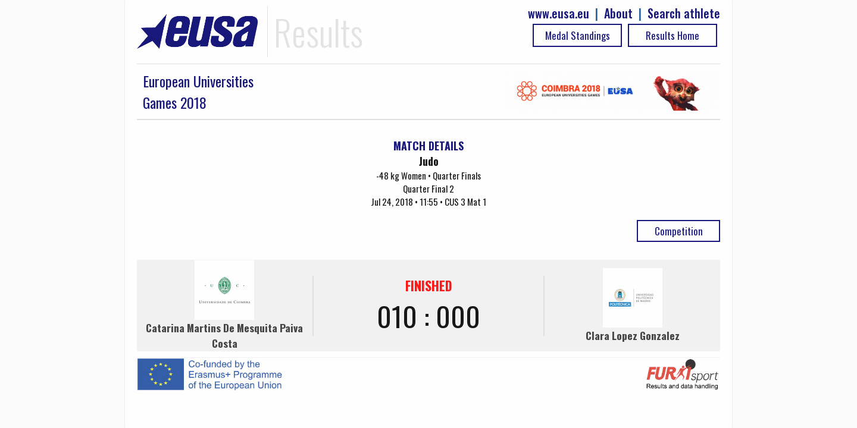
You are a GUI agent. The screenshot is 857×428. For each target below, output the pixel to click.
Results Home (672, 35)
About (618, 13)
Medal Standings (577, 35)
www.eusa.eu (558, 13)
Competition (679, 231)
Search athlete (684, 13)
